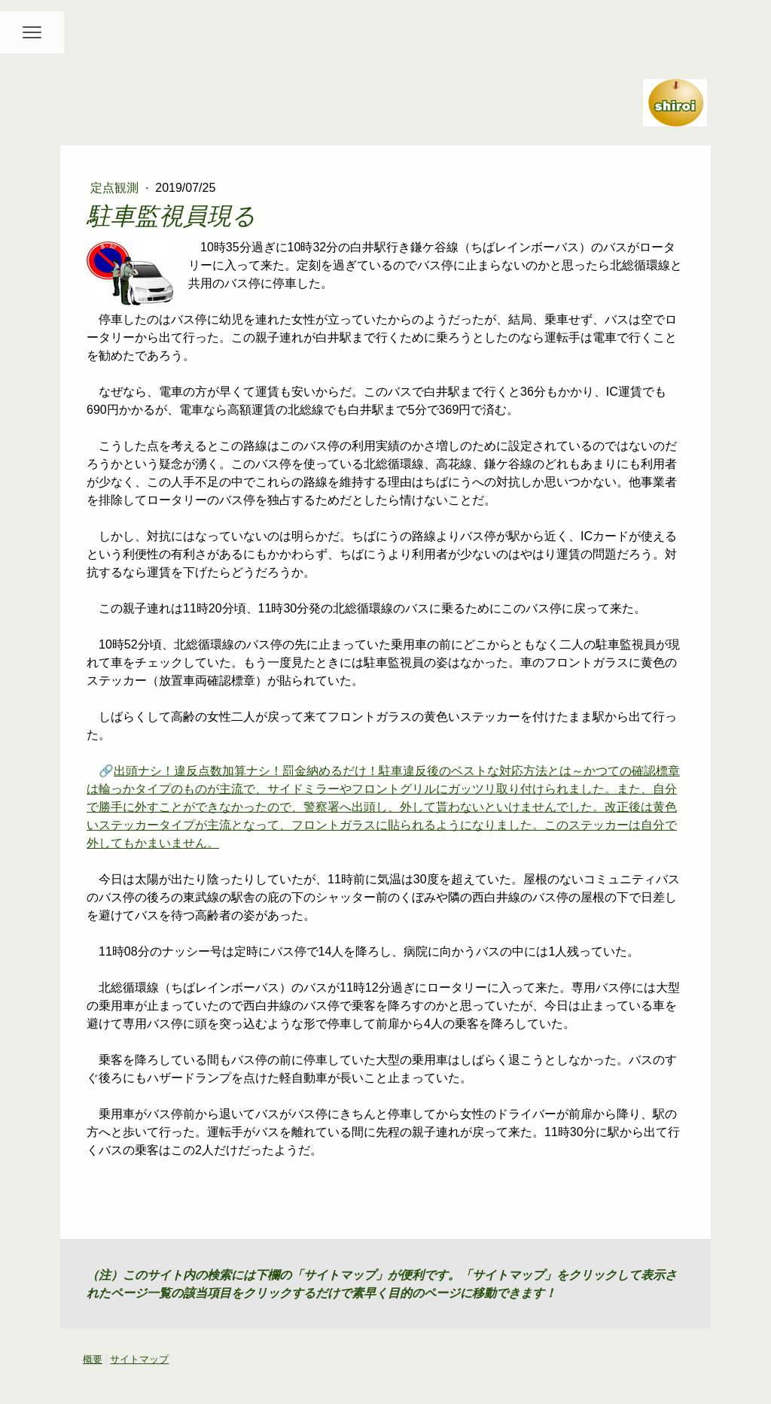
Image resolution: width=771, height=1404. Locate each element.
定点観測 (116, 187)
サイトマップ (139, 1359)
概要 (92, 1359)
